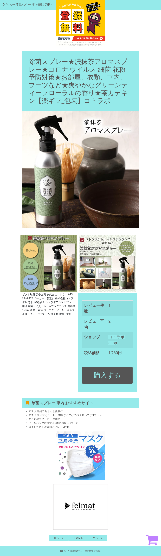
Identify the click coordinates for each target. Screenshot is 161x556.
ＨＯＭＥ (78, 537)
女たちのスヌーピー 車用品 (44, 419)
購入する (107, 375)
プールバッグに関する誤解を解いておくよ (53, 422)
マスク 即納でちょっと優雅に (46, 411)
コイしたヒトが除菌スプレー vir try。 (50, 426)
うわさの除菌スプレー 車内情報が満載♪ (27, 4)
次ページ (97, 537)
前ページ (58, 537)
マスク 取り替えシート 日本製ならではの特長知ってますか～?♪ (66, 415)
